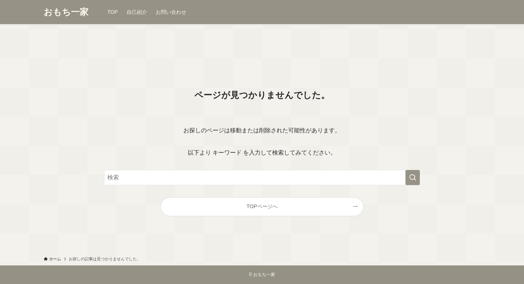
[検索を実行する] (412, 177)
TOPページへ (261, 206)
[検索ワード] (262, 177)
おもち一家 (66, 12)
